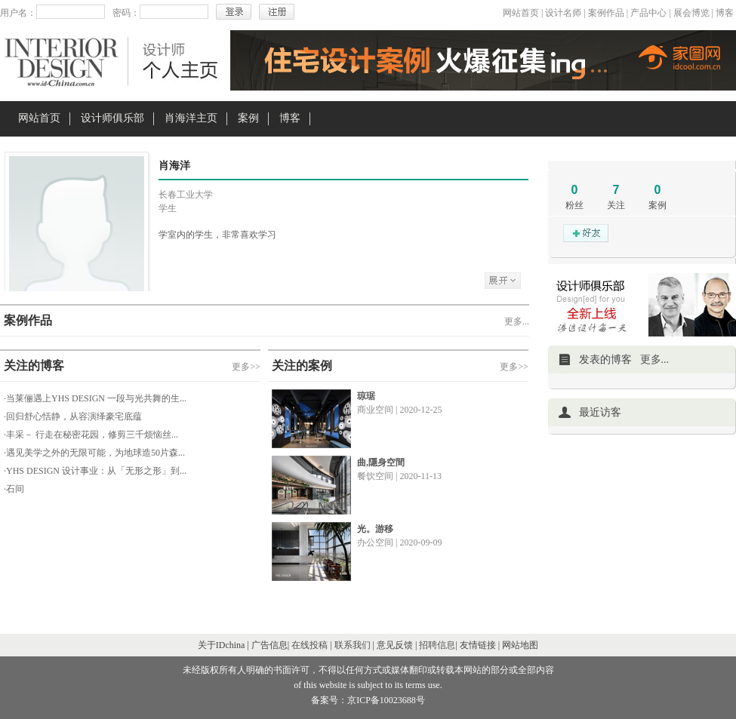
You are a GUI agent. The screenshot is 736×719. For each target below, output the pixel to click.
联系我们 (352, 645)
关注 (616, 205)
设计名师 (563, 13)
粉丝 (574, 205)
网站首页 (521, 13)
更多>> (246, 366)
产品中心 (648, 13)
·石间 (14, 489)
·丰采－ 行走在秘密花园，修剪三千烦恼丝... (91, 434)
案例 (248, 118)
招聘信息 (437, 645)
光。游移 (375, 529)
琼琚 (366, 396)
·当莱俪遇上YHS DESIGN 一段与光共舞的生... (95, 398)
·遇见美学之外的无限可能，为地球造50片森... (94, 452)
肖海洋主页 (191, 118)
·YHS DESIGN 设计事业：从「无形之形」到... (95, 471)
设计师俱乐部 (112, 118)
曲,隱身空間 (381, 462)
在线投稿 (309, 645)
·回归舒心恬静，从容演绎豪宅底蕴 (73, 416)
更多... (516, 321)
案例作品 (606, 13)
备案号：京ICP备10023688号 (368, 700)
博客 (725, 13)
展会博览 (691, 13)
